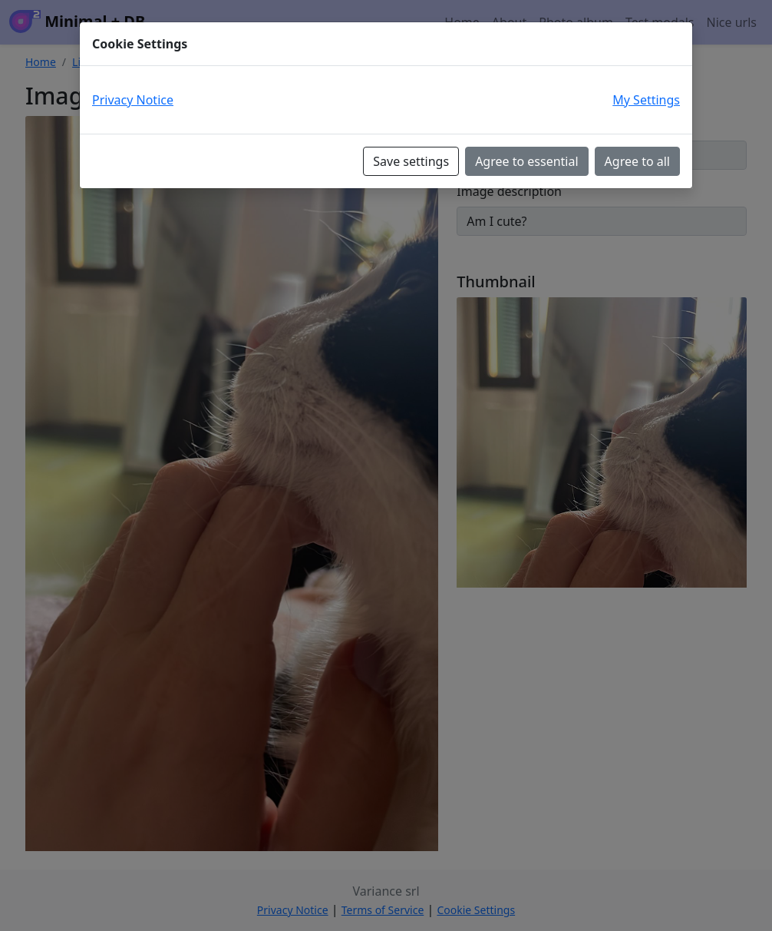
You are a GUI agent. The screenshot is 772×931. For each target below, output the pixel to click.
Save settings (411, 161)
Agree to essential (526, 161)
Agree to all (637, 161)
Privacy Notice (132, 99)
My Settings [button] (646, 99)
